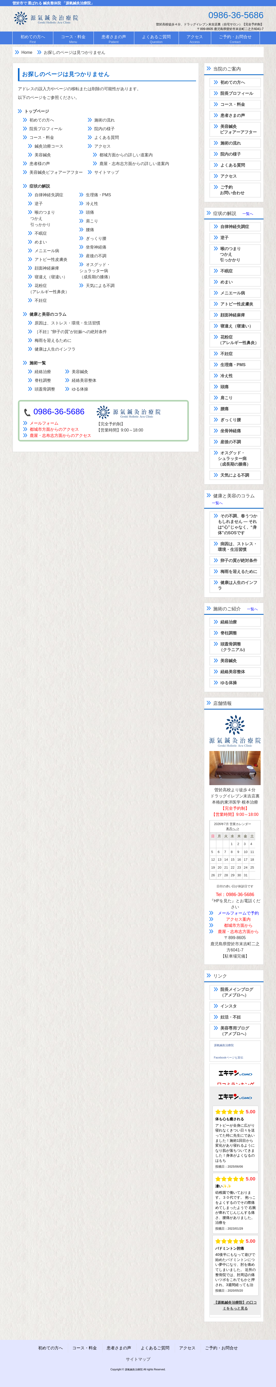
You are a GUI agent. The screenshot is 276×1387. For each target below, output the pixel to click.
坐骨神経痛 (96, 247)
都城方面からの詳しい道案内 (126, 155)
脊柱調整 (43, 380)
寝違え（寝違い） (51, 277)
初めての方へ (41, 120)
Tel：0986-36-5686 (235, 894)
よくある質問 (106, 137)
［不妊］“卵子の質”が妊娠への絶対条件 (71, 332)
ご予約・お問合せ (221, 1348)
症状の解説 (39, 186)
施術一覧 (37, 363)
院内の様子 (104, 129)
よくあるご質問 (155, 1348)
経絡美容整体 (84, 380)
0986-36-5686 (59, 411)
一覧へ (247, 214)
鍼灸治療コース (49, 146)
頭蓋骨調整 (45, 389)
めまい (41, 242)
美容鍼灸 (43, 155)
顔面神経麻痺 (47, 268)
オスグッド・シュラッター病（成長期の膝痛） (95, 270)
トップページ (36, 111)
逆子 (39, 203)
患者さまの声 (119, 1348)
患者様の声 (39, 163)
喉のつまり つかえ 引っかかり (41, 218)
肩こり (92, 221)
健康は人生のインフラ (55, 349)
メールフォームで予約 (238, 913)
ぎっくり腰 (96, 238)
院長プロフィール (45, 129)
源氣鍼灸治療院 (224, 1045)
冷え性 (92, 203)
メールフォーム (40, 423)
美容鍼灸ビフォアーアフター (56, 172)
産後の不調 (96, 256)
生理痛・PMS (98, 195)
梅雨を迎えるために (53, 340)
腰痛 (90, 230)
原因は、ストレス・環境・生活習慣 (67, 323)
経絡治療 (43, 371)
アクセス (102, 146)
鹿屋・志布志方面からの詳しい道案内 (134, 163)
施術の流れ (104, 120)
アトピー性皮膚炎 (51, 259)
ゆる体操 (80, 389)
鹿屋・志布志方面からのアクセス (57, 435)
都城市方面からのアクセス (51, 429)
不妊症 (41, 300)
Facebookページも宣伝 (228, 1057)
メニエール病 (47, 251)
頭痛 (90, 212)
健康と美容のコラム (47, 314)
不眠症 (41, 233)
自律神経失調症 (49, 195)
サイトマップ (106, 172)
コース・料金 (41, 137)
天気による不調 (100, 285)
